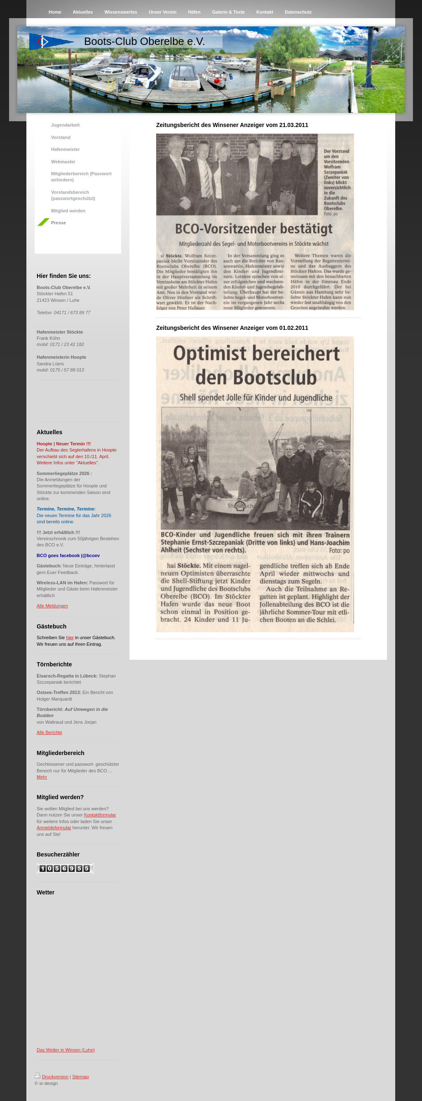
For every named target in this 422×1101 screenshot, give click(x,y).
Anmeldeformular (54, 827)
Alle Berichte (49, 732)
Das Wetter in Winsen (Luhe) (66, 1049)
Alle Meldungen (52, 605)
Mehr (42, 776)
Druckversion (51, 1076)
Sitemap (80, 1076)
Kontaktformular (100, 814)
